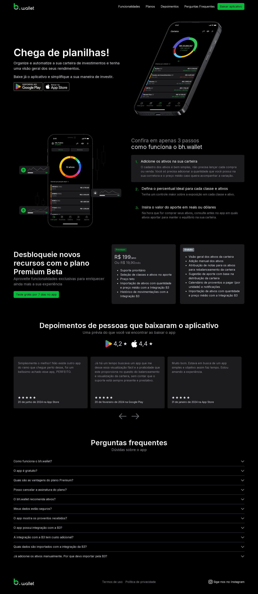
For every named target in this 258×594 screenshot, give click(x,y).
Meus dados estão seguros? (33, 508)
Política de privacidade (140, 582)
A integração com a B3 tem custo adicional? (43, 537)
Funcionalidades (129, 6)
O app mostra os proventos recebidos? (40, 518)
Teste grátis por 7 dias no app (36, 294)
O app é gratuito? (25, 470)
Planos (150, 6)
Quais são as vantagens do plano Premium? (43, 480)
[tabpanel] (70, 180)
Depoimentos (170, 6)
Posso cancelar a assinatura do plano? (40, 489)
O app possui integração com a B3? (38, 527)
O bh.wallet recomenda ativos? (35, 499)
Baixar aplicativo (231, 6)
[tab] (187, 168)
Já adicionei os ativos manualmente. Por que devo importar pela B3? (60, 556)
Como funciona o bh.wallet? (33, 461)
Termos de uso (112, 582)
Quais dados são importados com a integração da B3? (50, 546)
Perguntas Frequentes (199, 6)
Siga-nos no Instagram (226, 582)
